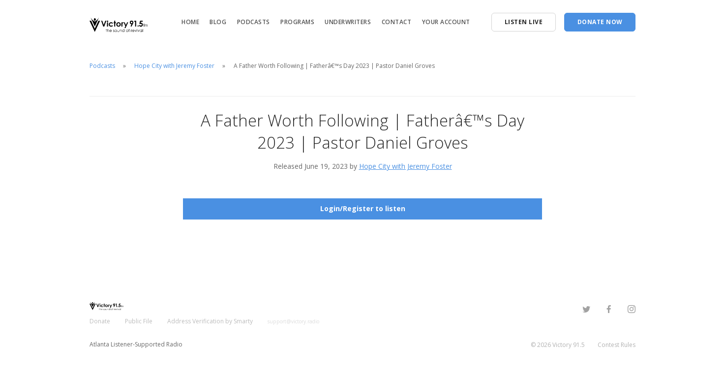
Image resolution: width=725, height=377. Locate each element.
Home (190, 22)
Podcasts (253, 22)
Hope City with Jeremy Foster (174, 66)
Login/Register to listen (362, 208)
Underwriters (348, 22)
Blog (218, 22)
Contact (397, 22)
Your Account (446, 22)
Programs (297, 22)
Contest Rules (616, 345)
